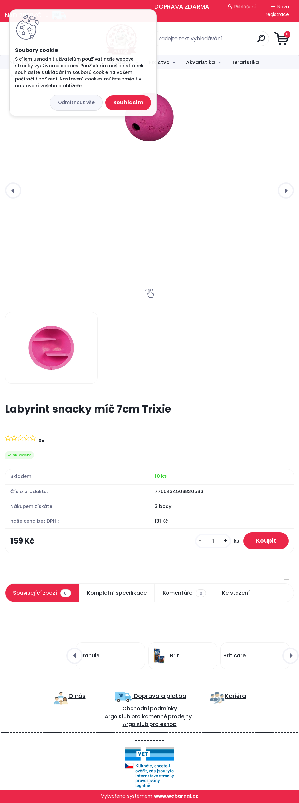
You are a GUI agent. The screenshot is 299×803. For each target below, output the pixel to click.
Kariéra (235, 696)
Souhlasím (128, 102)
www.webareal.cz (176, 796)
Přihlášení (245, 6)
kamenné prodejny (166, 717)
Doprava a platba (159, 696)
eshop (168, 724)
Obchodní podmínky (149, 709)
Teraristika (245, 62)
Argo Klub (117, 717)
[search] (228, 41)
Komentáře (184, 593)
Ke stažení (236, 593)
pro (154, 724)
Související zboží (42, 593)
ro (138, 717)
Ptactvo (159, 62)
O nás (77, 696)
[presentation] (13, 190)
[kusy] (212, 541)
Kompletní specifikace (117, 593)
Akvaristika (200, 62)
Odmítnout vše (76, 102)
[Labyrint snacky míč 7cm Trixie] (149, 116)
